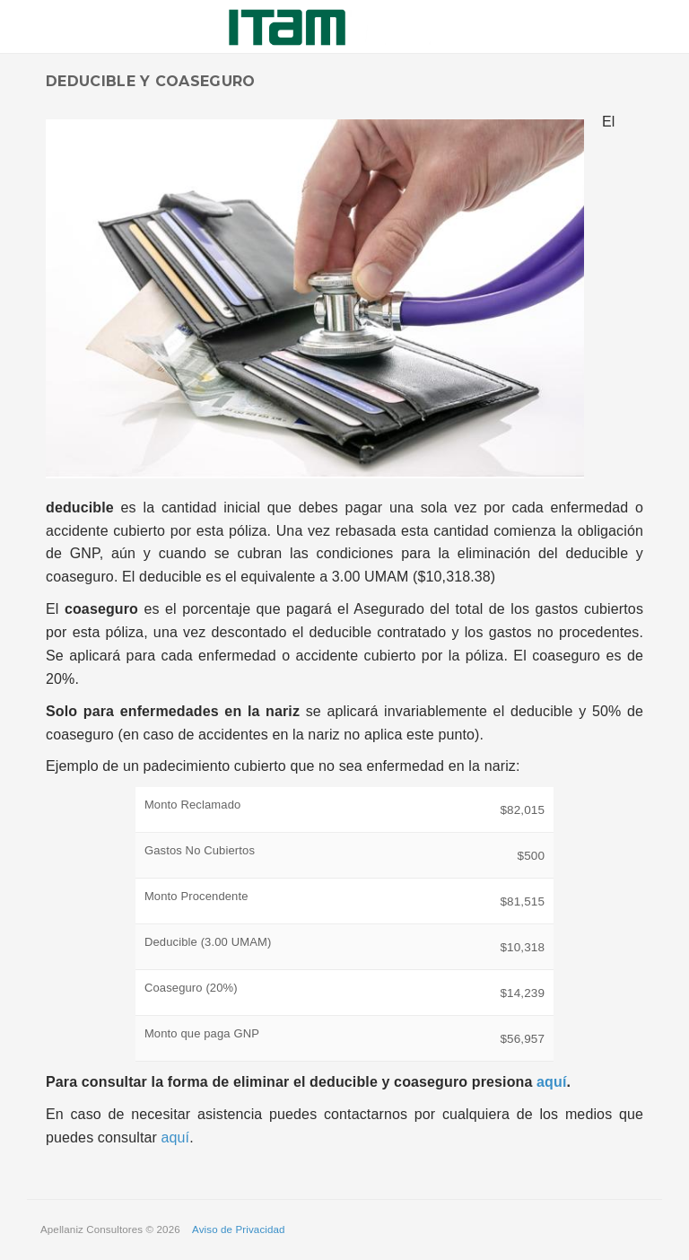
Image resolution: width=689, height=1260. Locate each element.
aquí (551, 1081)
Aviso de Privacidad (238, 1229)
